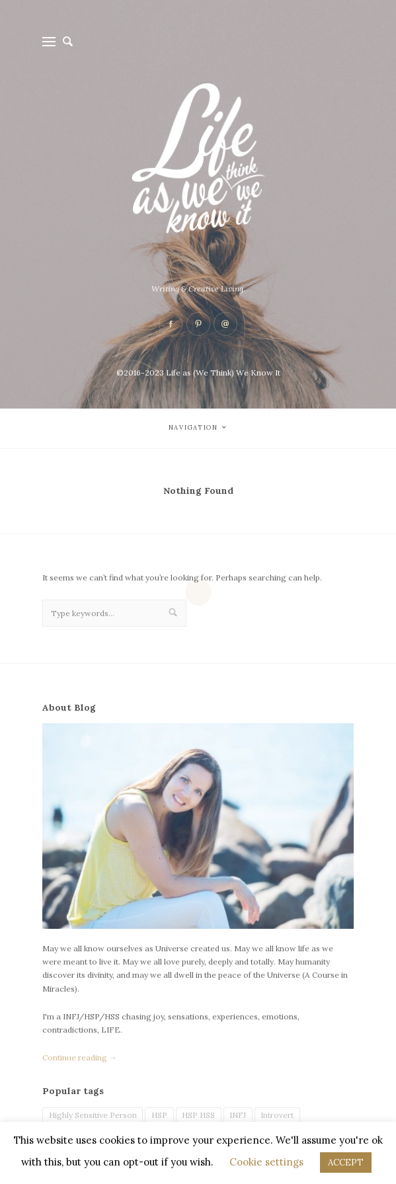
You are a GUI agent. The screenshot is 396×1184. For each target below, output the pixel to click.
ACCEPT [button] (346, 1162)
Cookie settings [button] (266, 1162)
